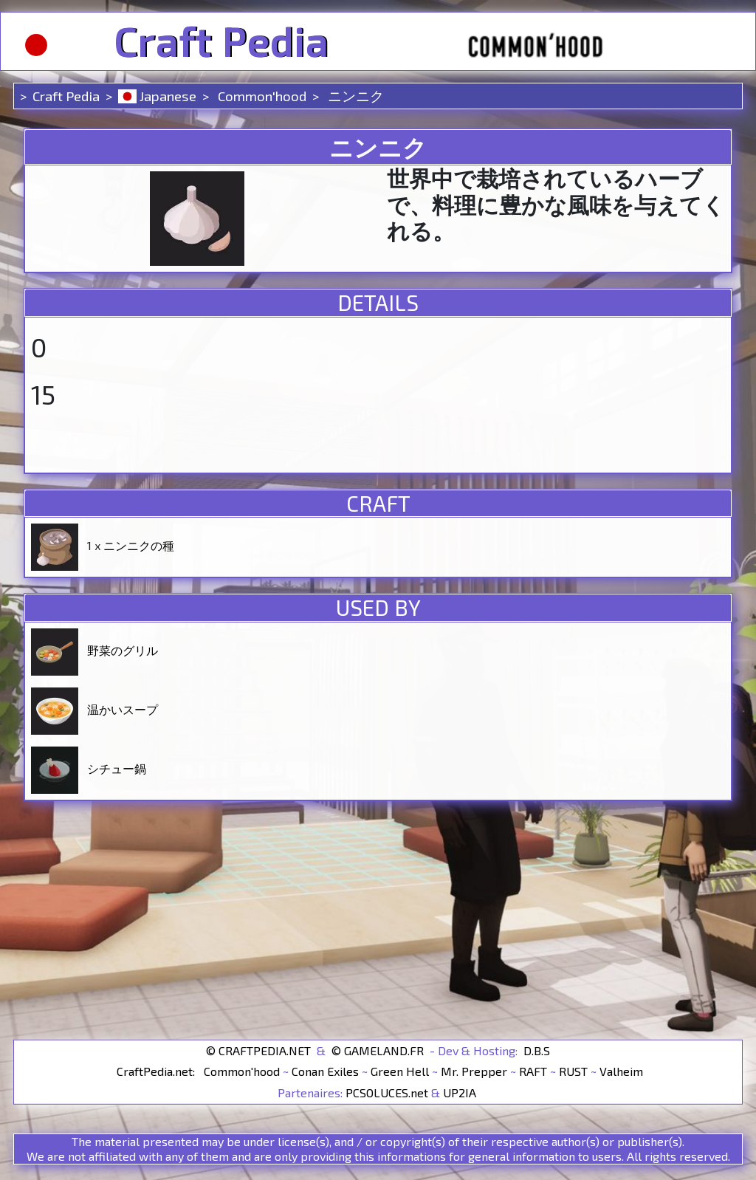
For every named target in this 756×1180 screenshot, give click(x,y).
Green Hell (400, 1071)
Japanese (157, 95)
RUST (573, 1071)
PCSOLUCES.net (387, 1092)
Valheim (621, 1071)
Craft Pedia (221, 41)
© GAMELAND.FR (378, 1050)
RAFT (533, 1071)
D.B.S (536, 1050)
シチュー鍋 (116, 768)
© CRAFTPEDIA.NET (258, 1050)
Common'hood (260, 95)
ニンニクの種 (138, 545)
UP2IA (459, 1092)
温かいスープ (122, 709)
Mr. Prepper (474, 1071)
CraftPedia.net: (157, 1071)
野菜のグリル (122, 650)
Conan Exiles (325, 1071)
